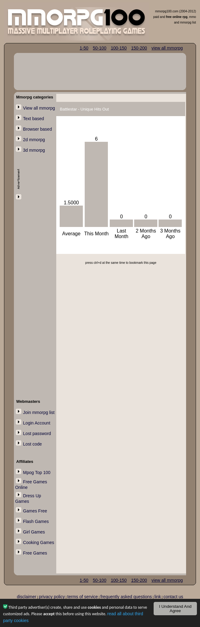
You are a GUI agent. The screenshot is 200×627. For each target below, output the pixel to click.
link (158, 596)
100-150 (118, 48)
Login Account (36, 422)
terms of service (82, 596)
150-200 (139, 48)
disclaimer (26, 596)
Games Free (35, 510)
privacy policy (52, 596)
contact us (173, 596)
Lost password (37, 433)
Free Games (35, 553)
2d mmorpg (34, 139)
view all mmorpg (167, 48)
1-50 (84, 48)
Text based (33, 118)
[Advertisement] (33, 293)
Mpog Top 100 (36, 472)
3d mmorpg (34, 150)
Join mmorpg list (39, 412)
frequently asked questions (126, 596)
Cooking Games (38, 542)
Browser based (37, 129)
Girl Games (34, 531)
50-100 (99, 48)
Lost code (32, 444)
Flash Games (36, 521)
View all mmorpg (39, 108)
